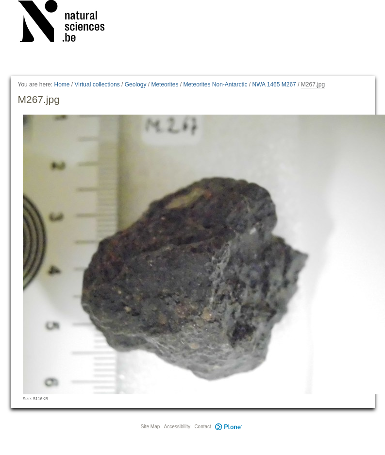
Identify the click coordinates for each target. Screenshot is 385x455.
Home (61, 84)
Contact (202, 426)
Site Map (150, 426)
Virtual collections (97, 84)
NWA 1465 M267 (274, 84)
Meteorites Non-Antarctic (215, 84)
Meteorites (164, 84)
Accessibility (177, 426)
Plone (228, 426)
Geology (136, 84)
